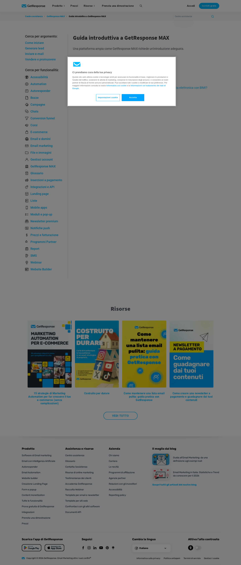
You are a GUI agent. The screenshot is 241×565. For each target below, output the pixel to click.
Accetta (133, 97)
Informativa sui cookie (116, 86)
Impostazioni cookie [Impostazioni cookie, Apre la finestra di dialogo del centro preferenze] (108, 97)
